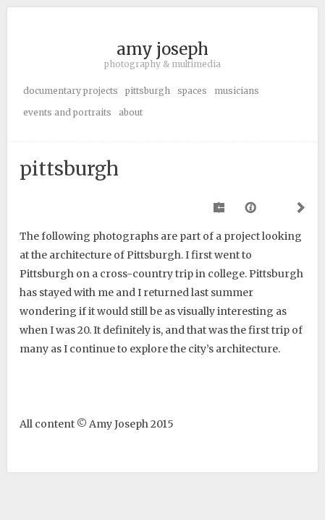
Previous (220, 207)
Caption (252, 207)
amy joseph (162, 49)
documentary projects (70, 90)
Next (298, 207)
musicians (236, 90)
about (131, 112)
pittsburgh (147, 90)
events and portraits (67, 112)
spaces (192, 90)
